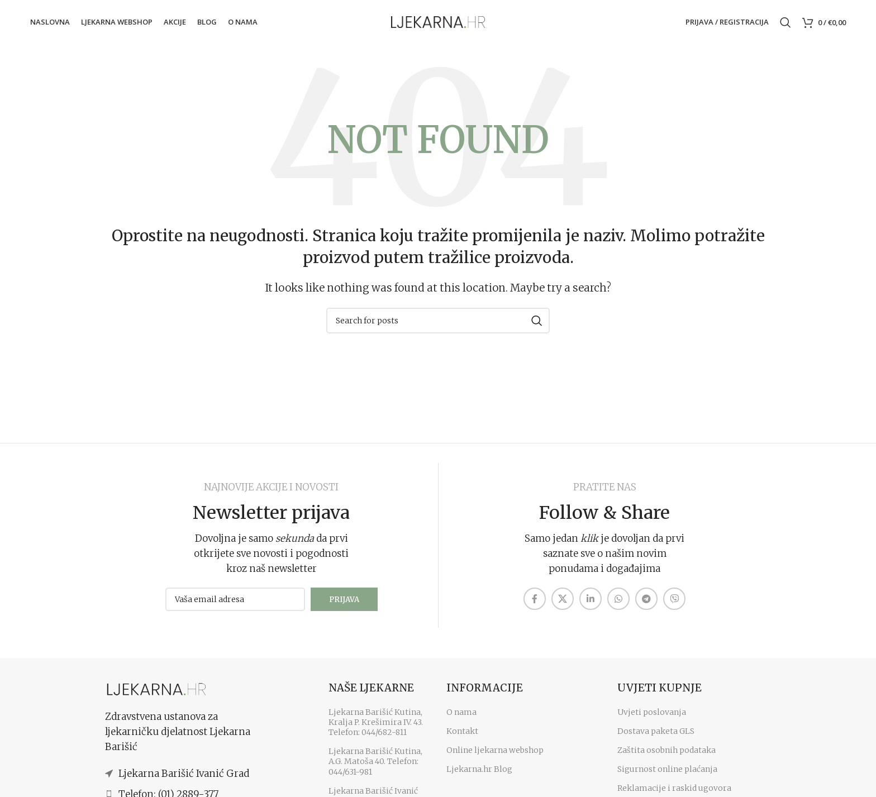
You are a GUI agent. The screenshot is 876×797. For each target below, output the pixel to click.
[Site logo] (438, 23)
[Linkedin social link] (590, 604)
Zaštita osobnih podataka (666, 756)
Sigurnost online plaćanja (667, 775)
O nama (461, 718)
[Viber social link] (674, 604)
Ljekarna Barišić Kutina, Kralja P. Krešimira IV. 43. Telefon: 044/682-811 (375, 728)
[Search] (785, 24)
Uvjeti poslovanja (651, 718)
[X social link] (562, 604)
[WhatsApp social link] (618, 604)
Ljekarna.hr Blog (479, 775)
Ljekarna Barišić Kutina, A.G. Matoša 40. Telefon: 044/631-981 (375, 767)
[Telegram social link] (646, 604)
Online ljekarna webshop (495, 756)
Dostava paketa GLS (655, 737)
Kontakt (462, 737)
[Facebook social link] (534, 604)
